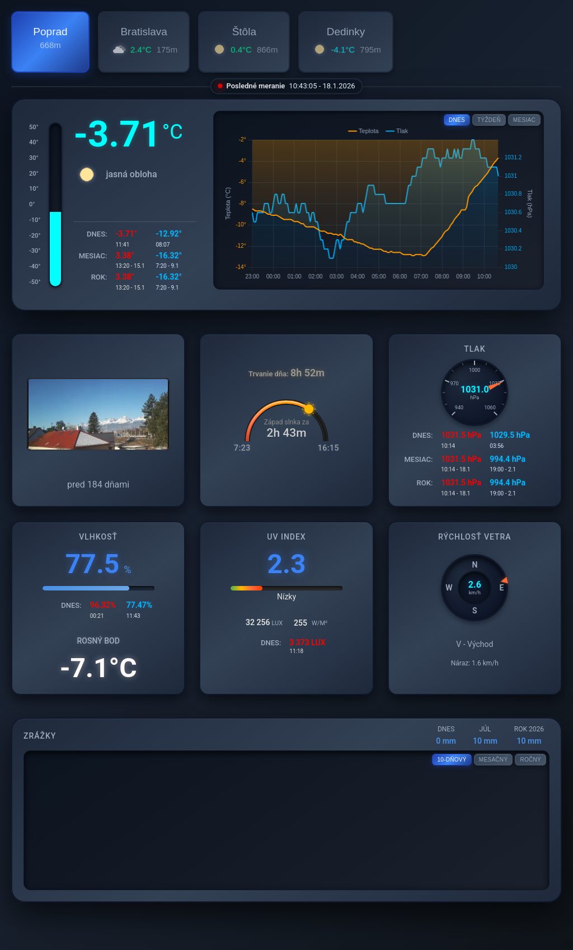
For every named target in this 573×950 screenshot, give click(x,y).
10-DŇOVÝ (451, 760)
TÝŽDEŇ (489, 120)
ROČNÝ (530, 760)
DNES (457, 120)
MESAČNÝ (493, 760)
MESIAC (524, 120)
